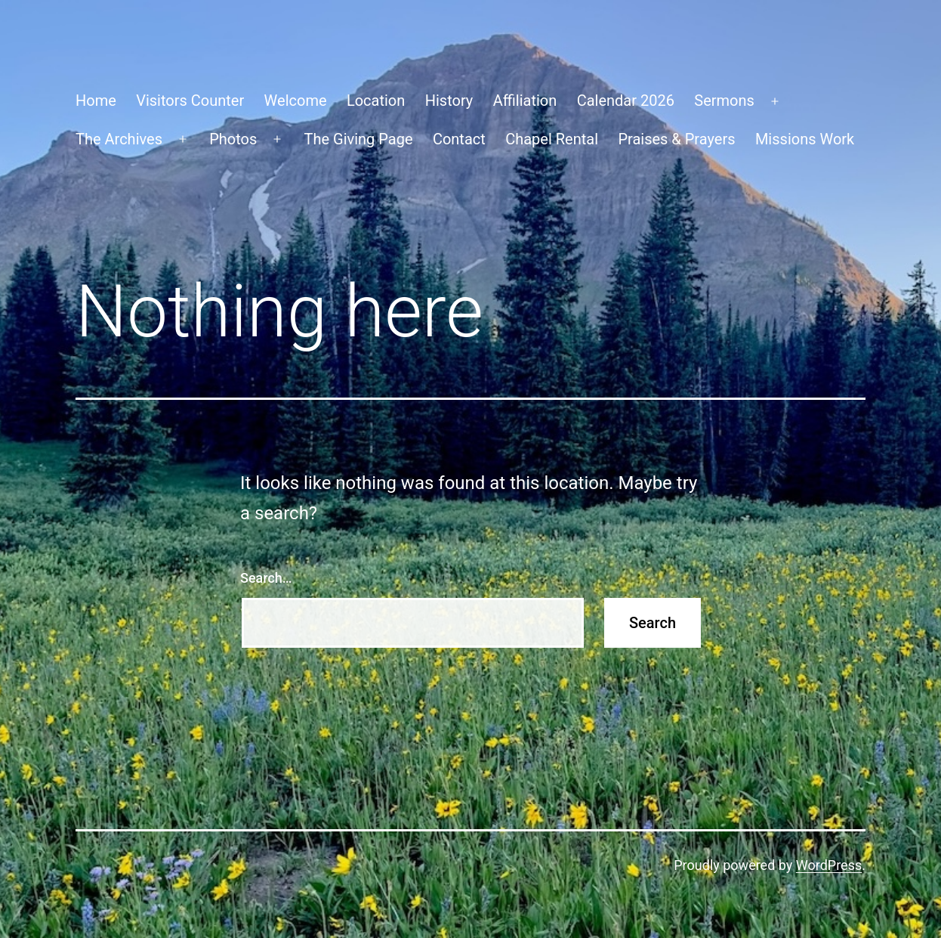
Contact (459, 139)
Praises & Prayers (676, 139)
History (449, 100)
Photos (233, 139)
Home (96, 100)
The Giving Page (358, 139)
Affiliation (525, 100)
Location (376, 100)
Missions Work (804, 139)
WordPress (829, 865)
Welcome (295, 100)
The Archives (119, 139)
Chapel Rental (551, 139)
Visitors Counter (190, 100)
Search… (266, 578)
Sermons (724, 100)
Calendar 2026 (625, 100)
